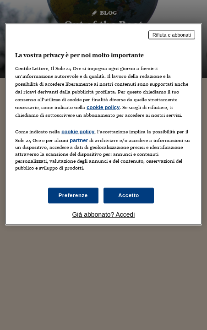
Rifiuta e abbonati (172, 35)
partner (79, 140)
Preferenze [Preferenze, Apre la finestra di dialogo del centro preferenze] (73, 195)
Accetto (128, 195)
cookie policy (103, 107)
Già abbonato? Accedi (103, 214)
